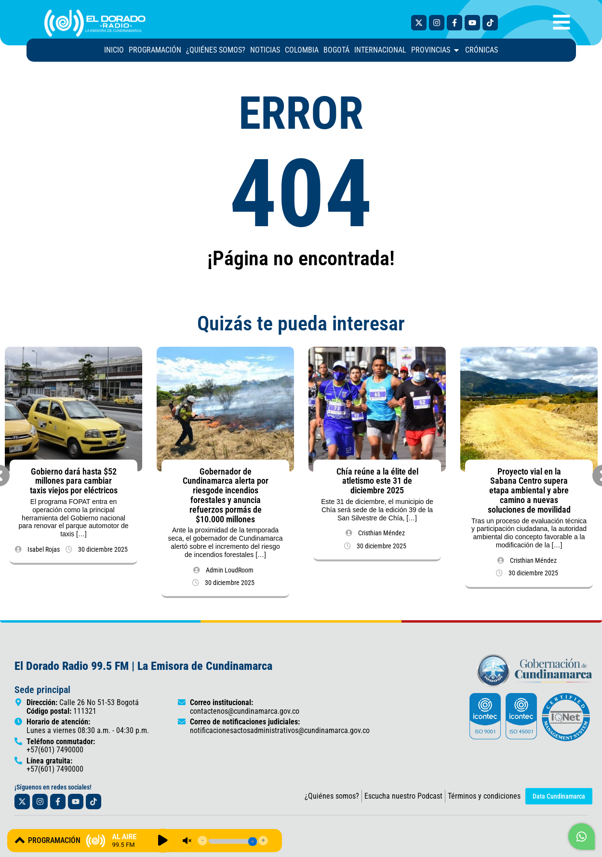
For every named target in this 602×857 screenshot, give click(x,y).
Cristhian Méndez (381, 537)
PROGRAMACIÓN (54, 840)
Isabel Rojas (43, 553)
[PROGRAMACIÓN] (19, 840)
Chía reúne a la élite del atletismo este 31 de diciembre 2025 (377, 485)
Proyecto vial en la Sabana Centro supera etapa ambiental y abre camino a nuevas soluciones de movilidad (529, 494)
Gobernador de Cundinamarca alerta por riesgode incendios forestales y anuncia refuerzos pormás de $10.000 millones (225, 499)
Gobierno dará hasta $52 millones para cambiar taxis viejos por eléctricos (74, 485)
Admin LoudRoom (230, 574)
